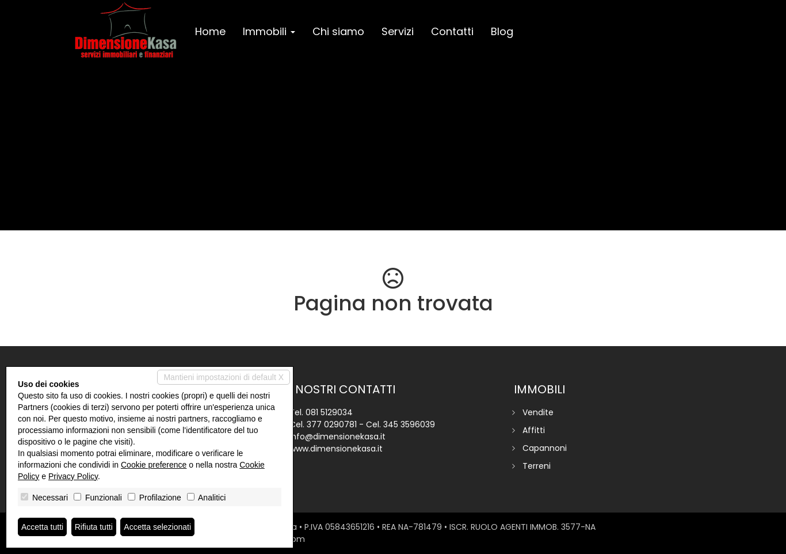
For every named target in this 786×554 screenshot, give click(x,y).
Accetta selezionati (157, 527)
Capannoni (544, 448)
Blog (502, 31)
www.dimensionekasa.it (336, 448)
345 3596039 (409, 424)
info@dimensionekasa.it (337, 436)
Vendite (538, 412)
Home (210, 31)
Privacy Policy (73, 476)
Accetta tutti (42, 527)
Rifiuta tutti (94, 527)
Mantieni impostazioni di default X (223, 377)
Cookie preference (153, 464)
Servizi (397, 31)
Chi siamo (338, 31)
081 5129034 (329, 412)
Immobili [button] (269, 31)
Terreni (536, 466)
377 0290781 (332, 424)
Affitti (533, 430)
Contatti (452, 31)
